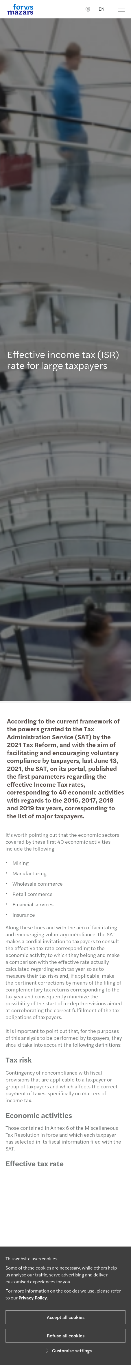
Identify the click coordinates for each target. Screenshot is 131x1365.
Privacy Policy (33, 1297)
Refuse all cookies (65, 1335)
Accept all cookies (65, 1317)
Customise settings (68, 1350)
